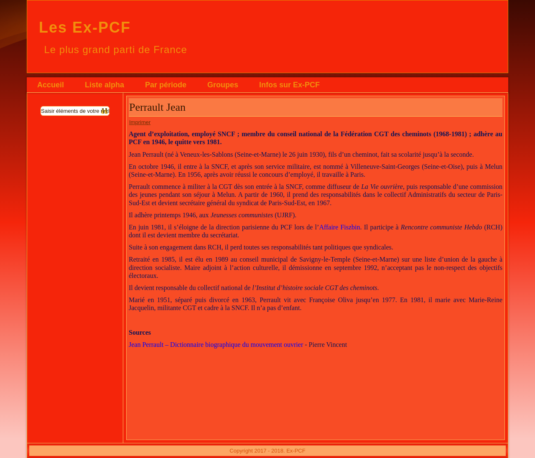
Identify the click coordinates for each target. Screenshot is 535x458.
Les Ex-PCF (85, 27)
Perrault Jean (157, 107)
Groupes (222, 85)
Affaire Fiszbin (339, 227)
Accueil (50, 85)
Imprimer (139, 122)
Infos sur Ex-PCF (289, 85)
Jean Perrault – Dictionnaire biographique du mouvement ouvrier (216, 344)
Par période (165, 85)
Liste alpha (104, 85)
